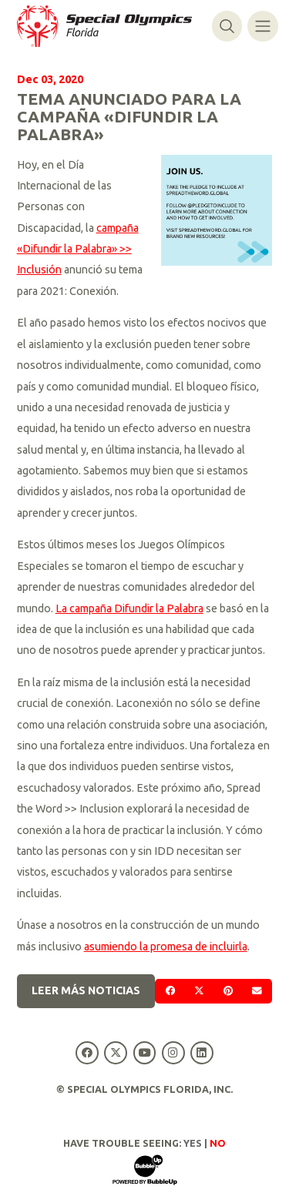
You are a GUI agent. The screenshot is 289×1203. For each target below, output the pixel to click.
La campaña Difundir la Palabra (129, 608)
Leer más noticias (86, 990)
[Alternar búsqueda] (227, 26)
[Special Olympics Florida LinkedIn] (201, 1052)
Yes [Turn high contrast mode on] (192, 1143)
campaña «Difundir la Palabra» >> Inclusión (78, 249)
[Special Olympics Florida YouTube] (144, 1052)
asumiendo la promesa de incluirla (165, 946)
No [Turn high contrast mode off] (218, 1143)
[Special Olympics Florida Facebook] (87, 1052)
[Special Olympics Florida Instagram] (173, 1052)
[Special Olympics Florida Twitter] (116, 1052)
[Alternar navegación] (262, 26)
